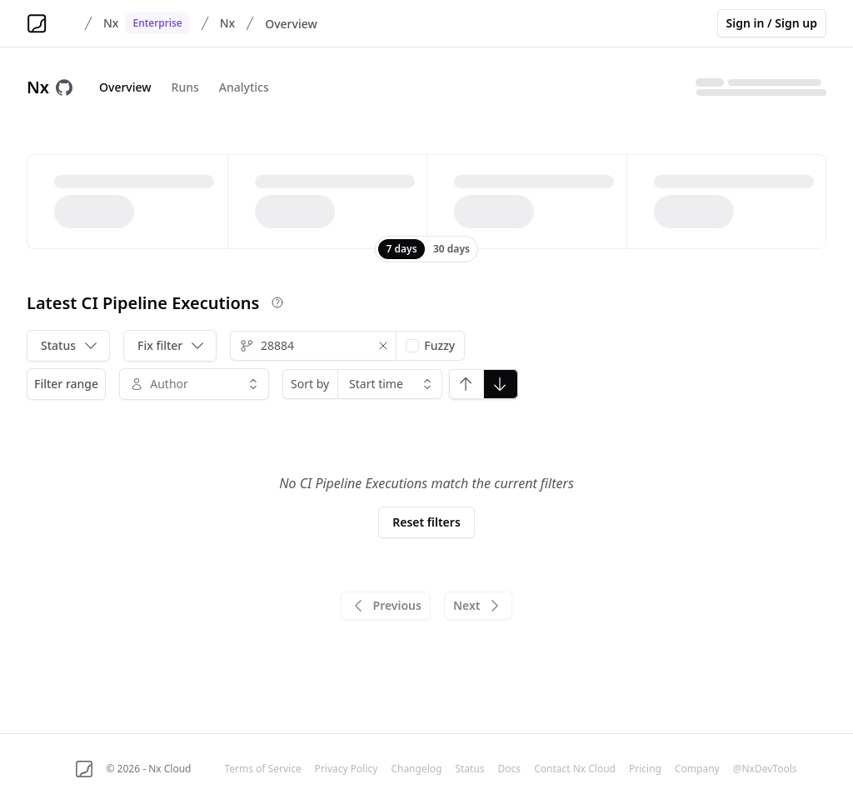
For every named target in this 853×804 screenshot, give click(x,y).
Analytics (244, 87)
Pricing (645, 769)
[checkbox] (412, 345)
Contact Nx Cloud (575, 769)
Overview (125, 87)
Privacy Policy (346, 769)
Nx (110, 23)
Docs (509, 769)
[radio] (401, 249)
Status (469, 769)
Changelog (416, 769)
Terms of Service (262, 769)
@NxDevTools (765, 769)
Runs (185, 87)
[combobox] (312, 345)
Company (697, 769)
